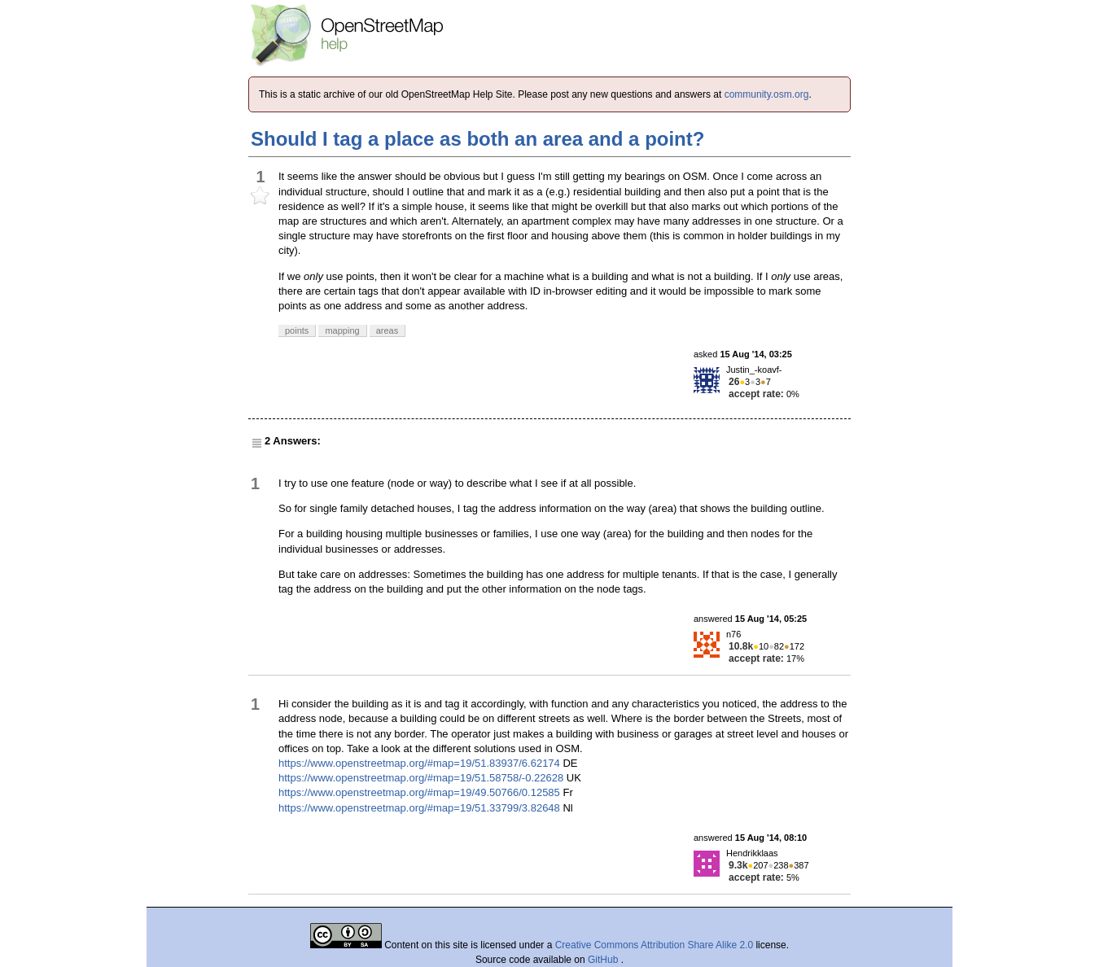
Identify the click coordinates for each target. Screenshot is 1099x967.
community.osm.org (767, 94)
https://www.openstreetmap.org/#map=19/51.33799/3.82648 (419, 808)
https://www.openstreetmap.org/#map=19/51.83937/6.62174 (419, 763)
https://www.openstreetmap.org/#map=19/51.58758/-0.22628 (420, 778)
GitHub (604, 959)
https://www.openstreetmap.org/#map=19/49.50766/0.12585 (419, 792)
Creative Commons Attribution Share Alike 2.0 (654, 945)
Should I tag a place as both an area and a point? (477, 139)
